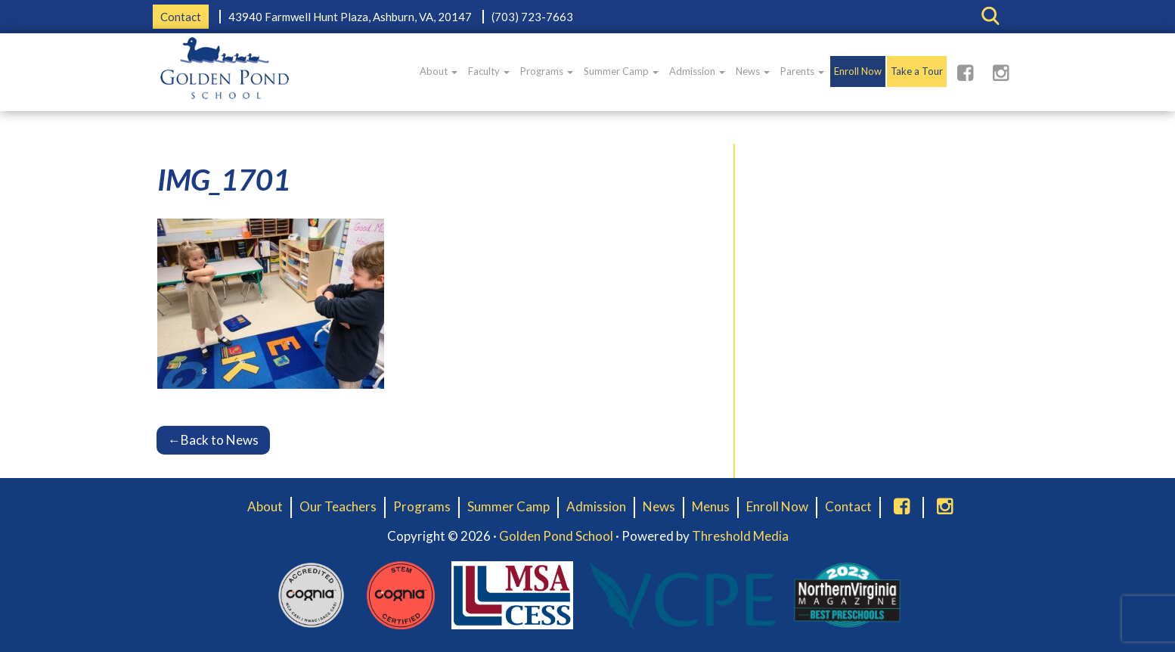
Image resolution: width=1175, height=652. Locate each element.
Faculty (489, 71)
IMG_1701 (223, 179)
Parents (802, 71)
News (753, 71)
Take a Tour (917, 71)
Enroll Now (858, 71)
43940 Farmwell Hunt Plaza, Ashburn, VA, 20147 (350, 16)
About (438, 71)
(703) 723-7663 (532, 16)
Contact (180, 16)
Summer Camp (621, 71)
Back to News (213, 440)
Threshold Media (740, 536)
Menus (711, 506)
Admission (697, 71)
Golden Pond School (556, 536)
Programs (546, 71)
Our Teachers (338, 506)
